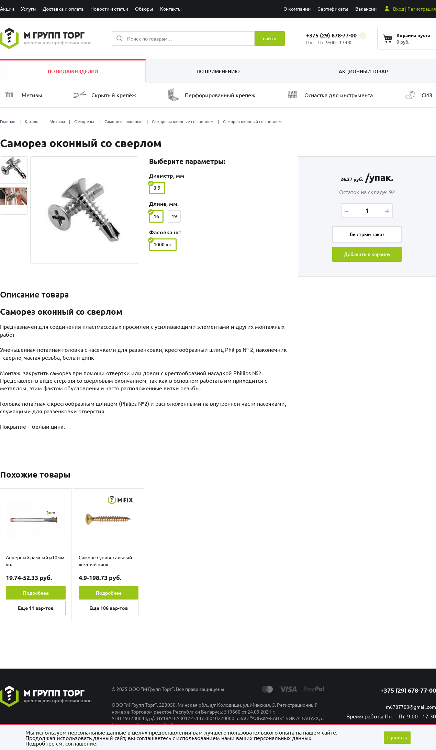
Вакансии (366, 8)
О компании (297, 8)
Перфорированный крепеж (211, 94)
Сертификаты (332, 8)
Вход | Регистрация (414, 8)
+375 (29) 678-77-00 (336, 35)
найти (270, 38)
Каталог (32, 121)
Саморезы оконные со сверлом (183, 121)
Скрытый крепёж (105, 95)
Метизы (23, 95)
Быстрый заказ (367, 234)
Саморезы (84, 121)
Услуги (28, 8)
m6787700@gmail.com (411, 707)
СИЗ (418, 95)
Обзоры (144, 8)
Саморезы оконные (123, 121)
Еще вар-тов (36, 608)
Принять (397, 737)
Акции (7, 8)
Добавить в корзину (367, 254)
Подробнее (36, 593)
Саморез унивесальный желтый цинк (105, 560)
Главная (7, 121)
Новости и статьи (109, 8)
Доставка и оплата (63, 8)
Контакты (171, 8)
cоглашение (80, 743)
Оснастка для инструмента (330, 95)
